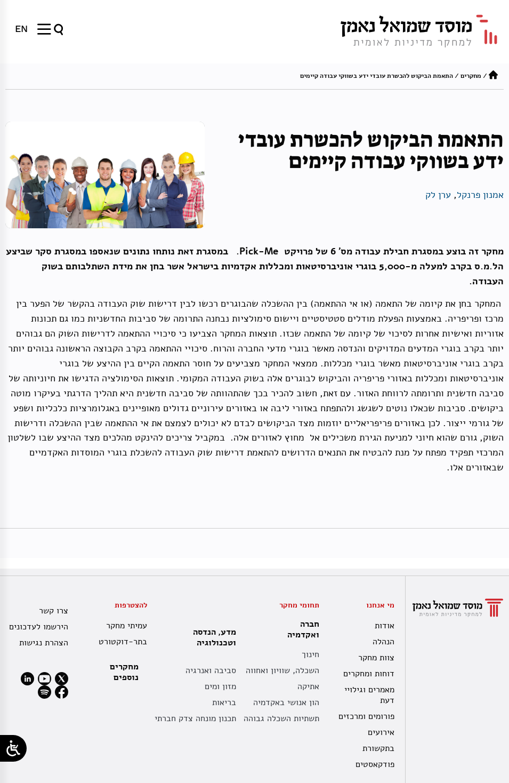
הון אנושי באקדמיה (286, 702)
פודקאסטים (375, 764)
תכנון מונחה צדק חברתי (195, 718)
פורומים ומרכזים (366, 716)
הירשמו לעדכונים (38, 627)
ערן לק (438, 194)
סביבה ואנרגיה (210, 670)
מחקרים (470, 75)
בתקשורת (378, 748)
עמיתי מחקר (126, 626)
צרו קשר (53, 611)
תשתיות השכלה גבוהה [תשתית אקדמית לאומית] (281, 718)
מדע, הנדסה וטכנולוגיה (212, 637)
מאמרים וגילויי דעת (369, 695)
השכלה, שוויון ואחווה (282, 670)
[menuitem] (21, 29)
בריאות (224, 702)
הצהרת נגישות (43, 643)
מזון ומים (220, 686)
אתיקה (308, 686)
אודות (384, 626)
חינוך (310, 654)
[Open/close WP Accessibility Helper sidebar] (13, 748)
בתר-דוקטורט (123, 642)
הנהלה (383, 642)
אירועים (381, 732)
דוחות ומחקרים (368, 674)
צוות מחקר (376, 658)
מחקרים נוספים (124, 672)
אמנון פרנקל (480, 194)
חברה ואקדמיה (300, 629)
